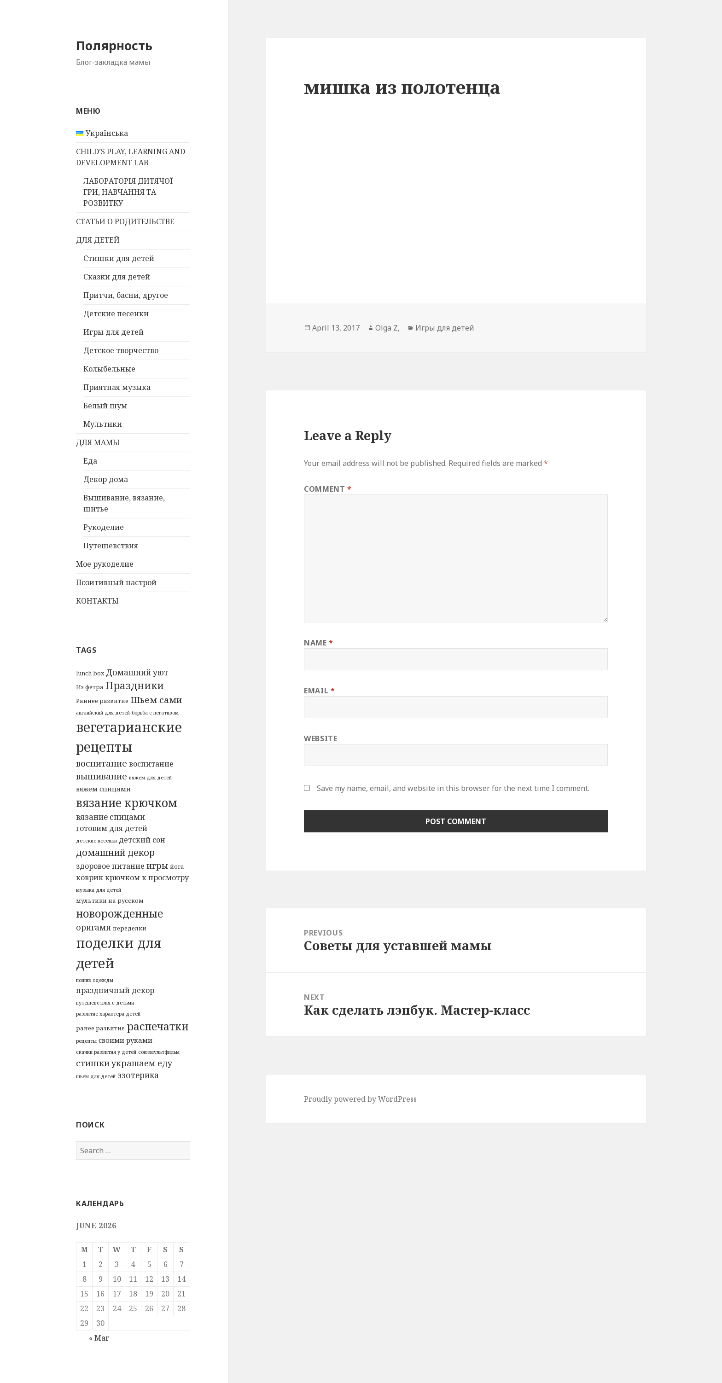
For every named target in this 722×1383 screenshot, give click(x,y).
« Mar (99, 1338)
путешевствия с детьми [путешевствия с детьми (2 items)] (105, 1002)
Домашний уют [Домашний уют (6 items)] (137, 672)
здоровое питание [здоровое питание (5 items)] (110, 866)
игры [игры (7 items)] (157, 865)
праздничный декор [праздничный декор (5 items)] (115, 990)
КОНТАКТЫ (97, 601)
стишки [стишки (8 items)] (93, 1063)
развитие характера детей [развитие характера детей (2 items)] (108, 1014)
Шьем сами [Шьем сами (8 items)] (156, 700)
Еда (90, 461)
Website (320, 738)
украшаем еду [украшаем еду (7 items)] (141, 1063)
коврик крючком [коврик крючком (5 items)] (108, 877)
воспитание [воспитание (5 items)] (151, 764)
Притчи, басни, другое (125, 295)
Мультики (102, 424)
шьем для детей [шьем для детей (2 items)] (96, 1076)
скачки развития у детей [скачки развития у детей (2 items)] (106, 1052)
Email (319, 691)
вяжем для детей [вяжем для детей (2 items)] (150, 777)
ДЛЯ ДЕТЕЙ (98, 240)
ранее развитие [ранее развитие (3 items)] (100, 1028)
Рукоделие (103, 527)
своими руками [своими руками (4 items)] (125, 1040)
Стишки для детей (118, 258)
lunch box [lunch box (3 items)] (90, 673)
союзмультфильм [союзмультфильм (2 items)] (159, 1052)
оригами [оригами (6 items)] (93, 927)
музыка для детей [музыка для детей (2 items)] (98, 890)
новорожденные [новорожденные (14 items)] (119, 913)
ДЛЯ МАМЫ (98, 442)
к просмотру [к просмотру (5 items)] (165, 877)
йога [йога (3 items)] (177, 866)
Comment (328, 489)
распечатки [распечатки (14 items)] (157, 1026)
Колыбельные (109, 369)
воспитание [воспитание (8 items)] (101, 763)
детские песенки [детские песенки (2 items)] (96, 840)
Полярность (114, 45)
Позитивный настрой (116, 582)
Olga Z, (387, 328)
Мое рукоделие (105, 564)
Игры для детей (113, 332)
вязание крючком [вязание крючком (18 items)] (126, 802)
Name (318, 643)
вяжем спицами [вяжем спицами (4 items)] (103, 788)
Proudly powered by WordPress (360, 1099)
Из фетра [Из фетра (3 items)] (90, 687)
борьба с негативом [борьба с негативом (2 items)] (155, 712)
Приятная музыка (117, 387)
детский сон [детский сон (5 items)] (142, 840)
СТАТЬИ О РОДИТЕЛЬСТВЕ (125, 221)
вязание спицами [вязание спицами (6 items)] (110, 817)
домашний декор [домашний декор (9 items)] (115, 852)
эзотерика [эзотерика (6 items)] (138, 1075)
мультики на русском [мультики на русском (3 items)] (110, 900)
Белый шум (105, 406)
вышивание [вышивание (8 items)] (101, 776)
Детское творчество (120, 350)
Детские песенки (116, 313)
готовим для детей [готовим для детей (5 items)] (111, 828)
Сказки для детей (116, 277)
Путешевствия (110, 545)
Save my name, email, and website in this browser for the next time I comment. (453, 788)
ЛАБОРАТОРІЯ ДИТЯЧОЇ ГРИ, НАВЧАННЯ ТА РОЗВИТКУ (128, 192)
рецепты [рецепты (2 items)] (86, 1041)
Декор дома (105, 479)
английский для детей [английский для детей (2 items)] (103, 712)
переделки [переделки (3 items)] (129, 928)
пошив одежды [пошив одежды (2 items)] (94, 980)
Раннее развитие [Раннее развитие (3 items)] (102, 701)
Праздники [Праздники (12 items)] (134, 685)
